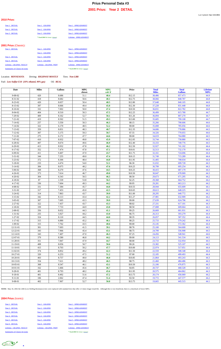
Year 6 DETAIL (11, 324)
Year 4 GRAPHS (44, 316)
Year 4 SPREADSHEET (77, 316)
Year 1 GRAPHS (44, 25)
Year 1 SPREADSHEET (77, 25)
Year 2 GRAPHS (44, 29)
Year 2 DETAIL (11, 29)
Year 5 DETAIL (11, 320)
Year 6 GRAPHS (44, 324)
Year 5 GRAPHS (44, 320)
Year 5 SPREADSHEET (77, 320)
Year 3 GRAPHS (44, 33)
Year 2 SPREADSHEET (77, 29)
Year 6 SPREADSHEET (77, 324)
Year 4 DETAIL (11, 316)
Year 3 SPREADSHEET (77, 33)
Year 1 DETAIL (11, 25)
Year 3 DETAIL (11, 33)
